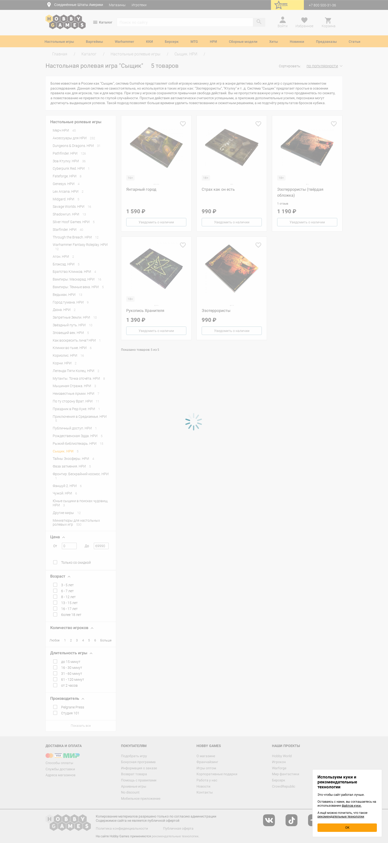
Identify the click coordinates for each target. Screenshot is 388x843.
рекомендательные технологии (340, 816)
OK (347, 827)
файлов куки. (352, 805)
